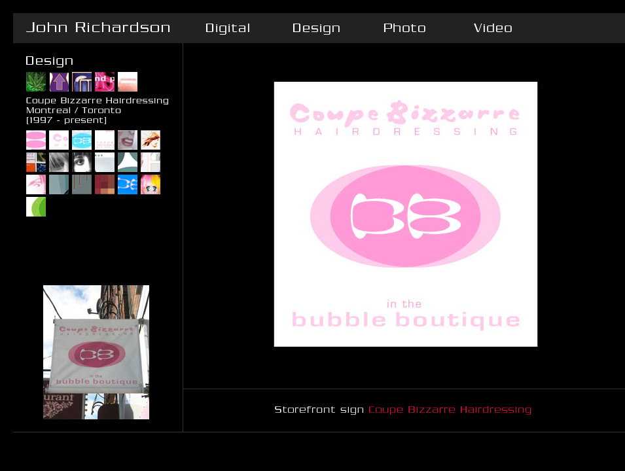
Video (492, 28)
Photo (404, 28)
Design (316, 28)
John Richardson (98, 28)
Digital (227, 28)
